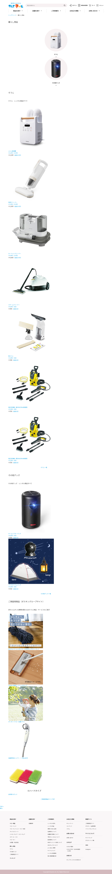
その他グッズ (13, 851)
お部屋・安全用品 (14, 842)
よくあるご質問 (51, 848)
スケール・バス (13, 837)
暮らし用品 (12, 846)
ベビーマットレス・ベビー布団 (17, 829)
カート (93, 5)
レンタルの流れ (51, 823)
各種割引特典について (53, 834)
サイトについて (51, 850)
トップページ (12, 15)
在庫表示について (52, 831)
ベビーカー (12, 839)
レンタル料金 (51, 826)
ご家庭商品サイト (14, 854)
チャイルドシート (14, 831)
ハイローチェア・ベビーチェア (17, 834)
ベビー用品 (12, 823)
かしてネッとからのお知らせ (74, 860)
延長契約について (52, 839)
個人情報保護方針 (52, 856)
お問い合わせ (70, 837)
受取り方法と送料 (52, 829)
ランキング (12, 858)
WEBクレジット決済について (55, 842)
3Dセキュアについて (53, 845)
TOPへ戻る (2, 807)
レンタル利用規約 (52, 853)
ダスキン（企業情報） (91, 826)
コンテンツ (69, 826)
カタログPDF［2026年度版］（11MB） (74, 850)
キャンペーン (70, 823)
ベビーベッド (13, 826)
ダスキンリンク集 (90, 840)
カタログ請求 (70, 846)
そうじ (11, 849)
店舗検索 (31, 823)
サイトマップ (89, 837)
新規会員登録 (84, 5)
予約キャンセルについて (54, 837)
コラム (68, 829)
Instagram (88, 849)
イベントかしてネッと (91, 829)
